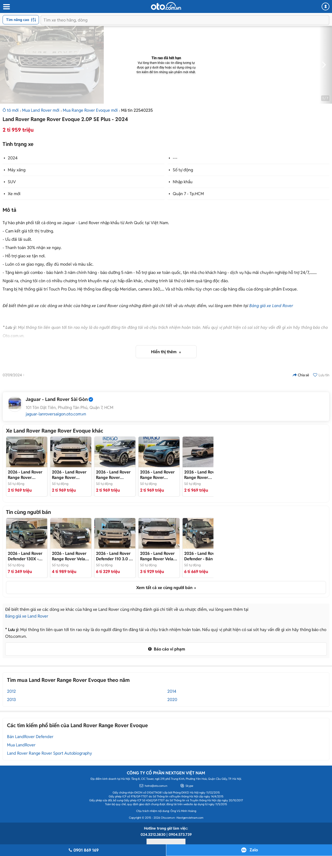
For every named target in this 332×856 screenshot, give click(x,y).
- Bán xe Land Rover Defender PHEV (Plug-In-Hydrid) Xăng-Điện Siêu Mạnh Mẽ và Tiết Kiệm (201, 556)
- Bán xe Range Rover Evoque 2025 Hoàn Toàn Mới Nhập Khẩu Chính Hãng (114, 474)
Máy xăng (16, 170)
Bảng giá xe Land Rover (271, 305)
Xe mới (14, 193)
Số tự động (183, 170)
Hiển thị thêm (164, 352)
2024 (13, 158)
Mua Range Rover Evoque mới (90, 110)
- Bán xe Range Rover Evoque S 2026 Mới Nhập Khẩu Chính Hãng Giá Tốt (26, 474)
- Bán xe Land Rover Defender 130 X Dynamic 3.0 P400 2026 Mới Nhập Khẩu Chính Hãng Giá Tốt (25, 556)
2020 (172, 699)
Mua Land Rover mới (40, 110)
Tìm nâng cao (21, 19)
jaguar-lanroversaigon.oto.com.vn (56, 414)
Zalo (254, 850)
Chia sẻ (301, 375)
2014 (171, 691)
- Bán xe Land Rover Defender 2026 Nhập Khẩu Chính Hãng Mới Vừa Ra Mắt (115, 556)
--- (175, 158)
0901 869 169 (82, 850)
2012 (11, 691)
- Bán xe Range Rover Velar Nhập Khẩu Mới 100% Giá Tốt (159, 556)
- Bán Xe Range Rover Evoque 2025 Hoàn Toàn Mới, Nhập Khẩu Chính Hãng (202, 474)
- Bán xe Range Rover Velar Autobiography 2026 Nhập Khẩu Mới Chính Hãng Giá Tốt (70, 556)
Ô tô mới (11, 110)
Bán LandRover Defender (30, 736)
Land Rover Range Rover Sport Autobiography (49, 753)
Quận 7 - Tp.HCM (188, 193)
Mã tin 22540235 (137, 110)
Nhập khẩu (182, 182)
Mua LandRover (21, 745)
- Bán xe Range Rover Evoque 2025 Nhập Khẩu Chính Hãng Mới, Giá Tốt (70, 474)
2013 (11, 699)
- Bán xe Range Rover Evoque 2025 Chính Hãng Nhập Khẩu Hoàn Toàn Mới (158, 474)
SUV (12, 182)
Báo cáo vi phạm (166, 649)
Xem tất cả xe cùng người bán (164, 587)
